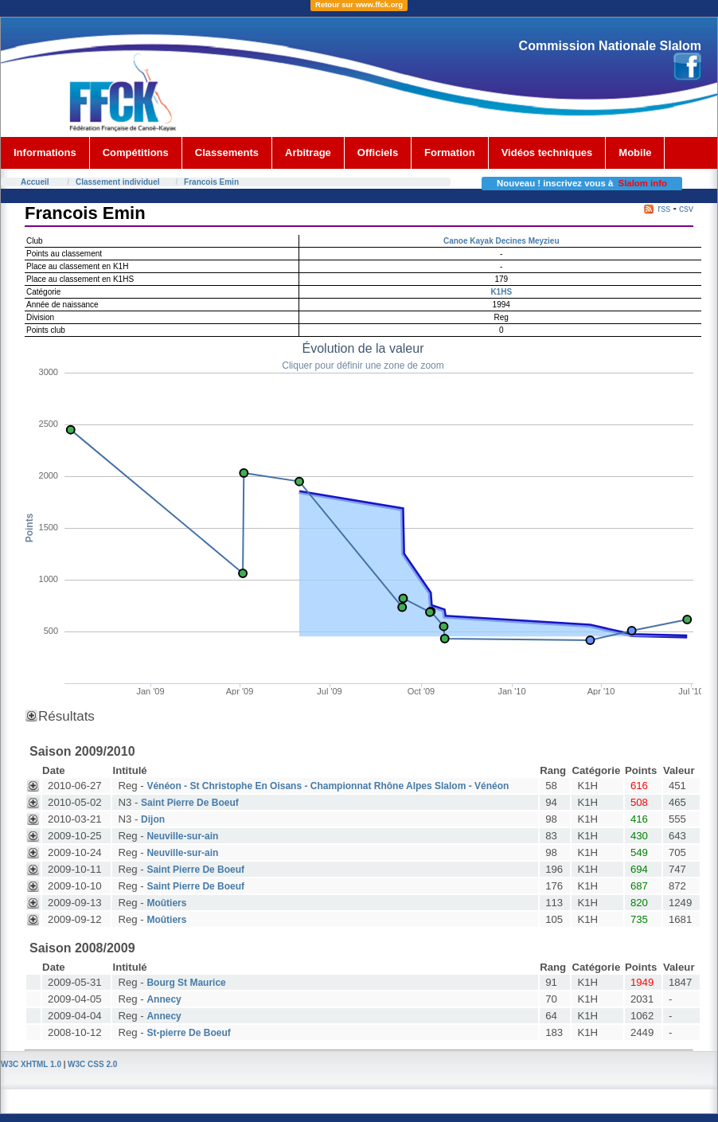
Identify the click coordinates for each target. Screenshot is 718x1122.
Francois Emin (211, 182)
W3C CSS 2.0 (92, 1064)
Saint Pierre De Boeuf (190, 802)
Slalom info (642, 183)
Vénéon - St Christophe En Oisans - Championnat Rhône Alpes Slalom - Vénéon (327, 786)
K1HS (501, 291)
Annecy (163, 999)
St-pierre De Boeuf (188, 1032)
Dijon (153, 819)
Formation (449, 152)
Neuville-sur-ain (182, 836)
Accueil (35, 182)
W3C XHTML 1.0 (31, 1064)
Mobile (634, 152)
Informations (45, 152)
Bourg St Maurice (185, 982)
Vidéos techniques (547, 152)
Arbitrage (308, 152)
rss (664, 208)
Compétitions (136, 152)
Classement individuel (118, 182)
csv (686, 208)
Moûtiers (166, 903)
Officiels (377, 152)
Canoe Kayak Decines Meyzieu (501, 241)
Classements (227, 152)
